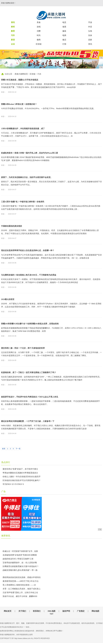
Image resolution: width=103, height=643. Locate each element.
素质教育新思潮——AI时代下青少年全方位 (21, 581)
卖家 (90, 40)
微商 (39, 40)
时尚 (39, 35)
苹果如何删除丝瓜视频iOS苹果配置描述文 (20, 473)
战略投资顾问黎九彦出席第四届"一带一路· (20, 570)
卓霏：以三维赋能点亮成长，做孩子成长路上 (22, 589)
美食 (39, 22)
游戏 (39, 27)
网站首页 (7, 611)
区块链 (39, 44)
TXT (51, 614)
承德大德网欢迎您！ (8, 3)
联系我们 (37, 611)
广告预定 (81, 611)
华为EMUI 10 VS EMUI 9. (13, 484)
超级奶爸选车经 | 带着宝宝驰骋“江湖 (18, 559)
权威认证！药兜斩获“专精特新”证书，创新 (20, 551)
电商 (64, 35)
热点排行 (5, 462)
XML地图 (52, 611)
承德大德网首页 (21, 74)
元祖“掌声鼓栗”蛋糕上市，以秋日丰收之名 (20, 592)
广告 (3, 491)
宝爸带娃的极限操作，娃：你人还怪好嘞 (20, 562)
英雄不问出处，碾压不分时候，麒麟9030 (20, 596)
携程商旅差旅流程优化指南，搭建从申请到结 (22, 577)
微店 (64, 40)
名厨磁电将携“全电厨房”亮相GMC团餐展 (20, 555)
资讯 (90, 44)
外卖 (90, 27)
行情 (64, 44)
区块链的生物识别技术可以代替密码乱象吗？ (22, 480)
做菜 (64, 27)
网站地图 (95, 611)
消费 (39, 31)
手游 (90, 22)
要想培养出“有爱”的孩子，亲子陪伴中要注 (20, 469)
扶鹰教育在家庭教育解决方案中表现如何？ (21, 566)
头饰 (90, 31)
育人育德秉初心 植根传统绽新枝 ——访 (19, 585)
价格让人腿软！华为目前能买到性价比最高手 (22, 476)
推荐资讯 (5, 536)
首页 (3, 449)
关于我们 (22, 611)
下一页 (18, 449)
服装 (64, 31)
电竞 (64, 22)
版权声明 (66, 611)
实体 (90, 35)
